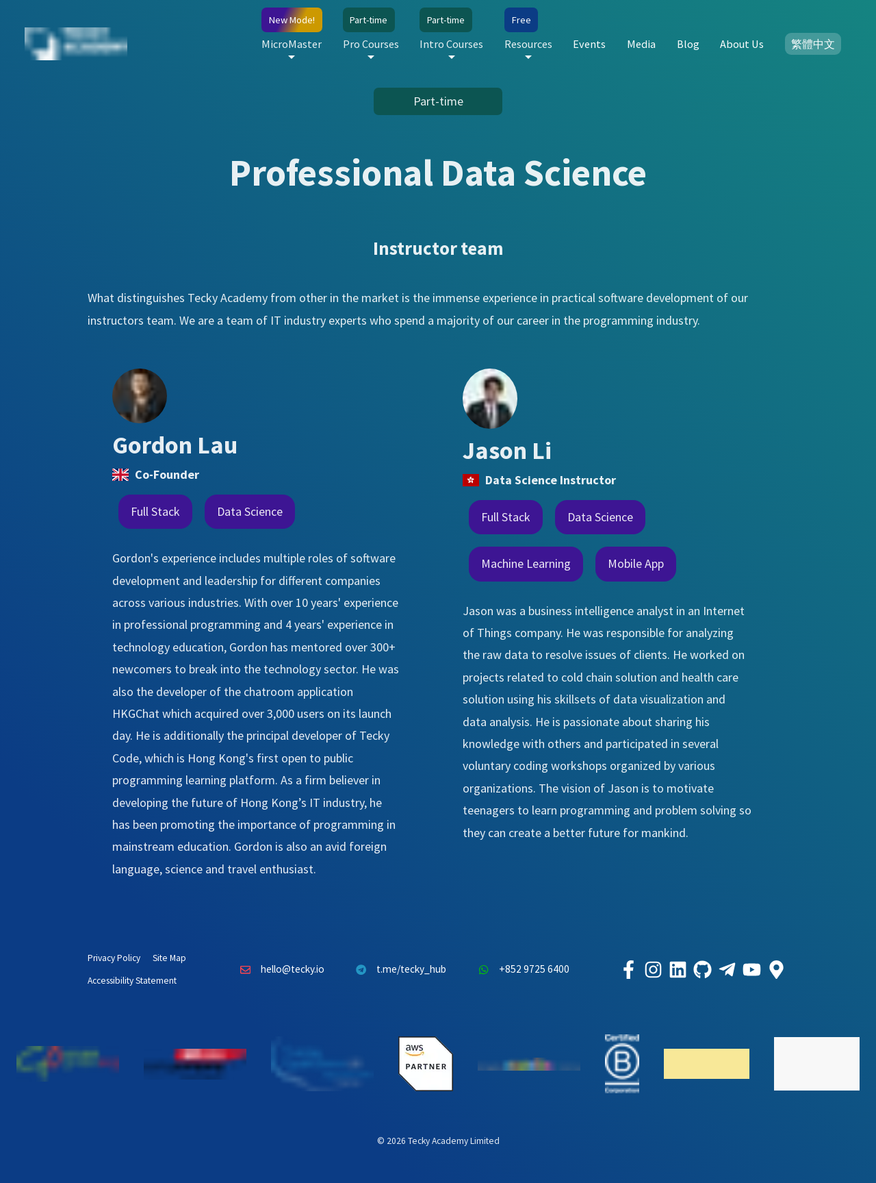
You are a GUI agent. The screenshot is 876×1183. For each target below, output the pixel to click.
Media (641, 44)
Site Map (169, 958)
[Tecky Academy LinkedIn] (677, 970)
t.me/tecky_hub (398, 970)
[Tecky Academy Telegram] (726, 970)
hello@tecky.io (278, 970)
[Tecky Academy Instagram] (653, 970)
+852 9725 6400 (520, 970)
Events (589, 44)
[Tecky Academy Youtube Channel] (751, 970)
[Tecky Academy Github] (702, 970)
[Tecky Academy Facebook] (628, 970)
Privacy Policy (114, 958)
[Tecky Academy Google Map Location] (776, 970)
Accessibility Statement (132, 980)
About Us (742, 44)
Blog (688, 44)
